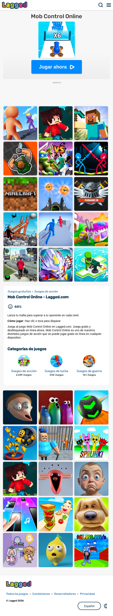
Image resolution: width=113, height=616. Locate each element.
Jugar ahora (53, 67)
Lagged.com (19, 584)
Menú (109, 5)
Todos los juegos (17, 594)
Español (89, 606)
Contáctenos (41, 594)
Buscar (101, 5)
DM (106, 606)
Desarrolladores (65, 594)
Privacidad (87, 594)
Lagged (15, 5)
